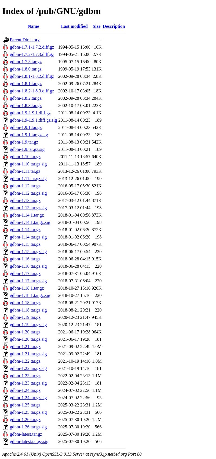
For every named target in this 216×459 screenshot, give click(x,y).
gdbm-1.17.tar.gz (25, 273)
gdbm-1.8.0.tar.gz (26, 69)
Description (114, 26)
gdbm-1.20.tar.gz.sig (28, 339)
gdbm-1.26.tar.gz (25, 419)
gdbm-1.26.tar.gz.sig (28, 426)
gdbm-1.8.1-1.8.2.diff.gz (32, 76)
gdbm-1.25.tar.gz (25, 405)
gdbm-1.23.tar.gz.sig (28, 383)
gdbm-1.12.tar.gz (25, 185)
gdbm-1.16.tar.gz (25, 258)
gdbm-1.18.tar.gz (25, 302)
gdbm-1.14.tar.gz (25, 229)
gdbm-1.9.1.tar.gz (26, 127)
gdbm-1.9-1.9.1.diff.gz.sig (33, 120)
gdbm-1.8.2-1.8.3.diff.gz (32, 90)
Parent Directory (25, 39)
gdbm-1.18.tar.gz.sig (28, 310)
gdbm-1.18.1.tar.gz (27, 288)
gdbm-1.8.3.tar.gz (26, 105)
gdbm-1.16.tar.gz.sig (28, 266)
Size (97, 26)
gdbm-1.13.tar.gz (25, 200)
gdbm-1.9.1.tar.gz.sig (29, 134)
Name (33, 26)
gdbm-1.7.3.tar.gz (26, 61)
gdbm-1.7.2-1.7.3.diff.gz (32, 54)
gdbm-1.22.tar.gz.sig (28, 368)
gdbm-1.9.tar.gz (24, 142)
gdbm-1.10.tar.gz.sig (28, 164)
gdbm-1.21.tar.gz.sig (28, 353)
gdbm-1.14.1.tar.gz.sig (30, 222)
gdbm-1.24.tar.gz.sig (28, 397)
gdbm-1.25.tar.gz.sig (28, 412)
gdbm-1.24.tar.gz (25, 390)
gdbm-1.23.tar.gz (25, 375)
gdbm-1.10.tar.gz (25, 156)
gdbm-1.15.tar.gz (25, 244)
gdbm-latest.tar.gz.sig (29, 441)
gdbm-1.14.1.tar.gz (27, 215)
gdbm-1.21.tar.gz (25, 346)
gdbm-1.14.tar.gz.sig (28, 237)
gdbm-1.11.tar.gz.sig (28, 178)
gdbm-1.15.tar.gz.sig (28, 251)
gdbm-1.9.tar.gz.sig (27, 149)
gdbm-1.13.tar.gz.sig (28, 207)
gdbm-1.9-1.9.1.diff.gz (30, 112)
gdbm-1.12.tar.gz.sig (28, 193)
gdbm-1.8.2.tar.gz (26, 98)
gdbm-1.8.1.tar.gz (26, 83)
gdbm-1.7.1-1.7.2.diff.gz (32, 47)
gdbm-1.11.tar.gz (25, 171)
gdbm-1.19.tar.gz (25, 317)
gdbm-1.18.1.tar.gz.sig (30, 295)
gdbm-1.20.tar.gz (25, 332)
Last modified (74, 26)
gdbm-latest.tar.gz (26, 434)
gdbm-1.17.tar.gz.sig (28, 280)
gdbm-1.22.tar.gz (25, 361)
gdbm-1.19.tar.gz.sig (28, 324)
